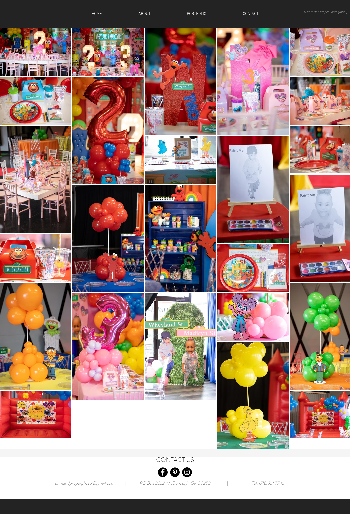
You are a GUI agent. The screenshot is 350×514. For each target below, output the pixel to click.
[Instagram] (187, 472)
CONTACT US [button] (175, 460)
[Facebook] (163, 472)
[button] (250, 14)
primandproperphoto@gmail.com (84, 483)
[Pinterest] (175, 472)
